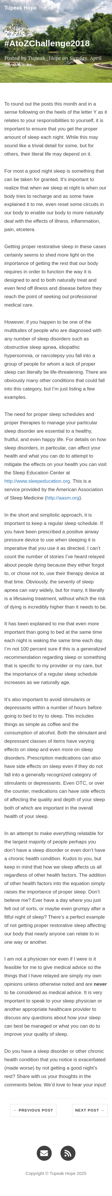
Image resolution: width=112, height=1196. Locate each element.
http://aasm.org (63, 498)
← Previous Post (33, 1110)
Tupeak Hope (20, 8)
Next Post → (89, 1110)
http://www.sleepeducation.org (37, 481)
